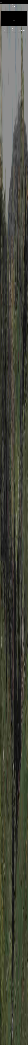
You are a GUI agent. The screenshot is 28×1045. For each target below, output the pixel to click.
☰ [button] (1, 2)
